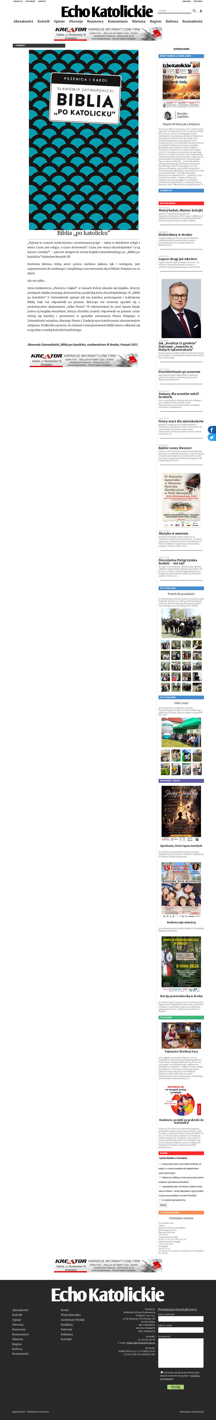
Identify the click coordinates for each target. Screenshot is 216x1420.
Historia (138, 21)
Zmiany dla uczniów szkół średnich (179, 395)
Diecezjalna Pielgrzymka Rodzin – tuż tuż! (178, 561)
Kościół (44, 21)
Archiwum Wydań (73, 1320)
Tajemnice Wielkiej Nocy (181, 1051)
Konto (65, 1310)
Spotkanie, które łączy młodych (181, 846)
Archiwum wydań (181, 49)
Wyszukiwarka (71, 1315)
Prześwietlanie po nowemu (179, 372)
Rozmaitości (192, 21)
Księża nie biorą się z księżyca (181, 124)
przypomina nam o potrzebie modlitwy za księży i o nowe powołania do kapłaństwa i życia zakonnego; (180, 1168)
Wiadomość (164, 1336)
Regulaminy (18, 1411)
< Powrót (20, 45)
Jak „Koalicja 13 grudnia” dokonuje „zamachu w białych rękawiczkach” (178, 346)
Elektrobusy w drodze (175, 234)
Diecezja (76, 21)
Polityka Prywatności (38, 1411)
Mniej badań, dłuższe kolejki (181, 210)
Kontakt (66, 1339)
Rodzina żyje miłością (181, 922)
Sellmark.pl (197, 1411)
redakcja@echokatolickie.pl (140, 1342)
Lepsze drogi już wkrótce (178, 259)
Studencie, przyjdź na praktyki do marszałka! (181, 1121)
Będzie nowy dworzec (175, 448)
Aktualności (23, 21)
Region (155, 21)
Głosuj (163, 1205)
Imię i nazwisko (166, 1314)
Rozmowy (95, 21)
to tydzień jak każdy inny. (172, 1200)
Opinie (59, 21)
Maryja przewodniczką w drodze (181, 996)
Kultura (172, 21)
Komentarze (118, 21)
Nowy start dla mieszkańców (181, 421)
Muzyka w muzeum (173, 533)
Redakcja (67, 1324)
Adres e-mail (165, 1325)
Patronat (66, 1329)
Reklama (67, 1334)
